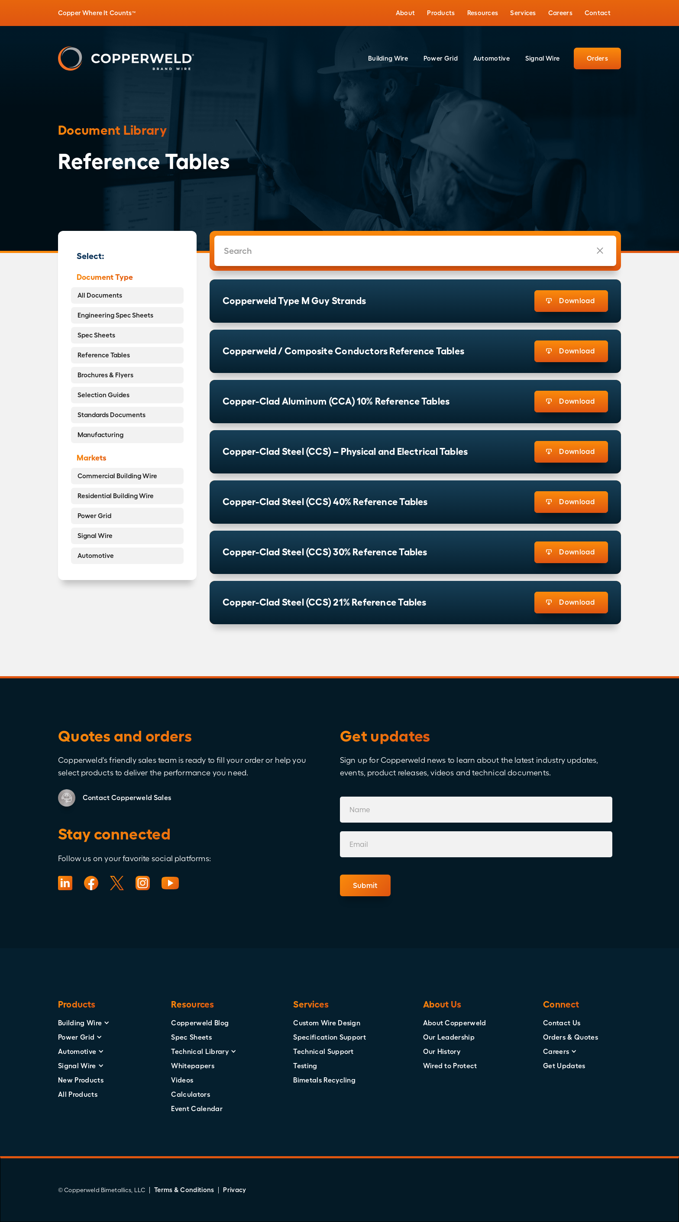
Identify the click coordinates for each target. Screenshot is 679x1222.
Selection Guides (103, 395)
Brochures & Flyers (105, 375)
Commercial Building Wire (117, 476)
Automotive (96, 555)
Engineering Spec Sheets (115, 315)
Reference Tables (104, 355)
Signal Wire (95, 535)
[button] (405, 13)
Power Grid (94, 515)
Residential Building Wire (116, 495)
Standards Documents (112, 414)
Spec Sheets (96, 335)
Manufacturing (100, 434)
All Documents (100, 295)
